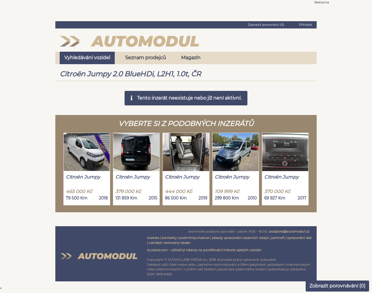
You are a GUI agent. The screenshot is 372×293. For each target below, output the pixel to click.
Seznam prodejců (145, 57)
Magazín (190, 57)
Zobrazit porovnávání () (337, 286)
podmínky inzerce (194, 238)
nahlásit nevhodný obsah (170, 243)
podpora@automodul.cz (289, 231)
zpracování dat (299, 238)
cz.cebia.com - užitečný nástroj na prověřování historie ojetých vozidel (204, 250)
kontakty (169, 238)
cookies (153, 238)
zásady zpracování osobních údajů (240, 238)
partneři (278, 238)
